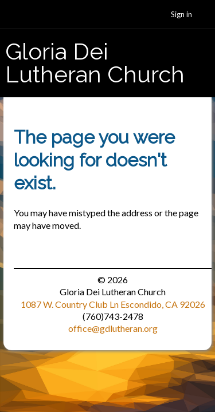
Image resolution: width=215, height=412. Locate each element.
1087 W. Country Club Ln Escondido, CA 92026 (113, 304)
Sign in (181, 14)
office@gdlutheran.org (113, 328)
